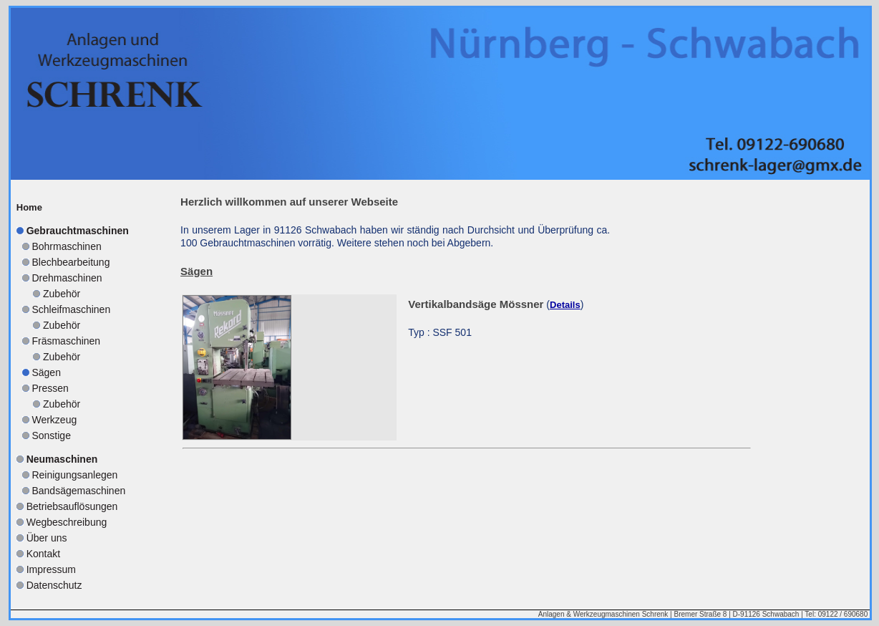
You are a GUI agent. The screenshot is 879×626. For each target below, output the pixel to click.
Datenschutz (54, 585)
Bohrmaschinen (66, 246)
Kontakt (43, 553)
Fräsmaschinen (65, 341)
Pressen (49, 388)
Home (29, 207)
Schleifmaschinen (70, 309)
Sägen (45, 372)
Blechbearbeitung (70, 262)
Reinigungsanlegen (74, 475)
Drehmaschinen (66, 278)
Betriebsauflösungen (72, 506)
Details (565, 304)
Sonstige (50, 435)
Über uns (46, 538)
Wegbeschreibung (66, 522)
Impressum (51, 569)
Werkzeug (54, 419)
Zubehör (61, 293)
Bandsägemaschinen (78, 490)
